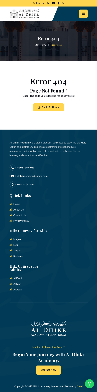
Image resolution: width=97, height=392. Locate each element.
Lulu (15, 244)
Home (43, 44)
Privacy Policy (21, 220)
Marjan (17, 239)
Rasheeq (18, 256)
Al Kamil (17, 278)
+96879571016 (25, 167)
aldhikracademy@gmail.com (32, 176)
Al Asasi (17, 289)
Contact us (19, 215)
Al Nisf (17, 283)
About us (18, 209)
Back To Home (48, 107)
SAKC (80, 386)
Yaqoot (17, 250)
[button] (89, 383)
